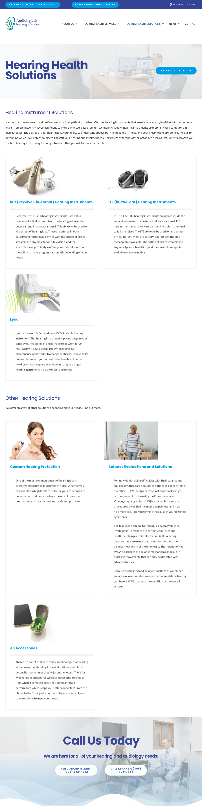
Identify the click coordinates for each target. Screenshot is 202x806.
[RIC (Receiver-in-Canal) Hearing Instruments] (33, 162)
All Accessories (145, 482)
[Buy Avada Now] (176, 70)
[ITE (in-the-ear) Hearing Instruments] (100, 162)
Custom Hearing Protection (35, 469)
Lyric (136, 213)
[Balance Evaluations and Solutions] (100, 427)
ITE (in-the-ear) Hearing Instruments (111, 205)
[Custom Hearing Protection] (33, 427)
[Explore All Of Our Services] (76, 773)
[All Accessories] (154, 439)
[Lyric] (154, 170)
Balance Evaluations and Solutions (109, 469)
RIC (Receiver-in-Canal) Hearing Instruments (51, 205)
